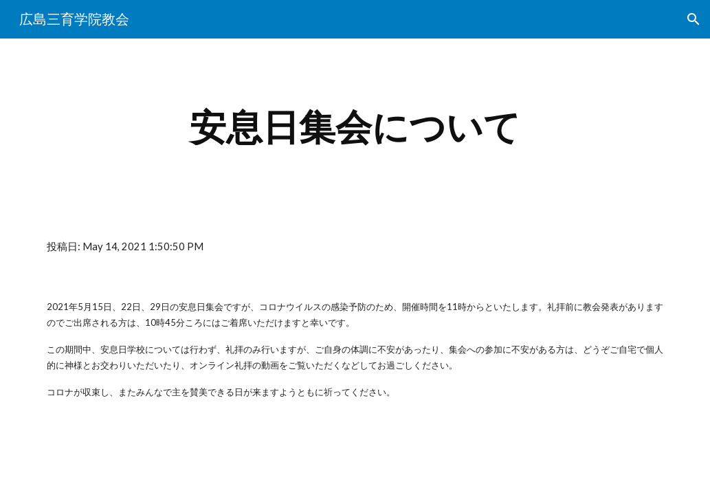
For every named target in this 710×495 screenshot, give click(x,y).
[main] (355, 128)
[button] (693, 19)
